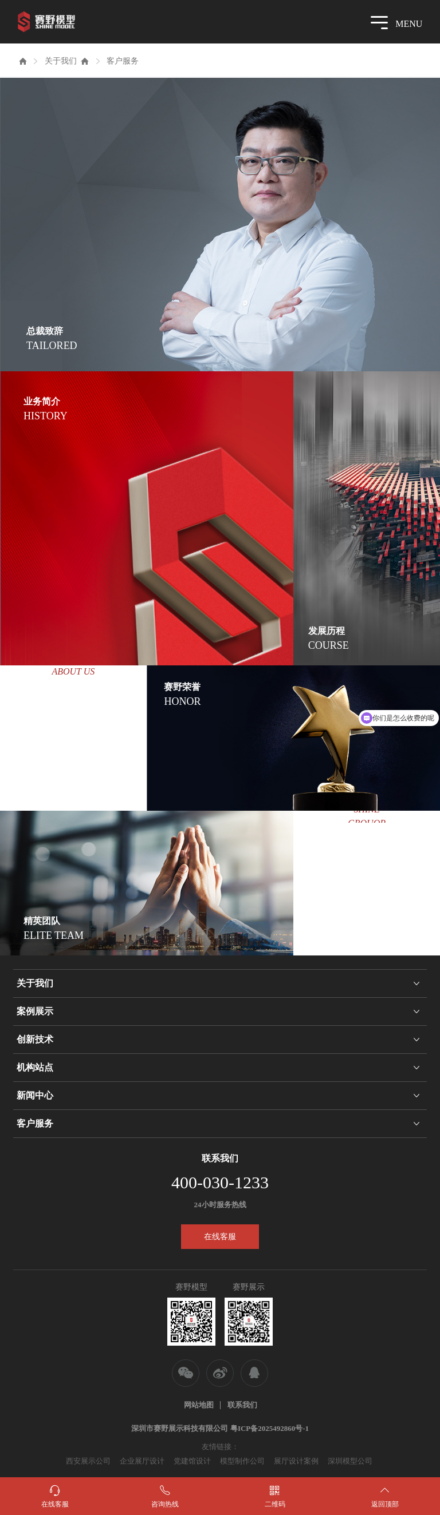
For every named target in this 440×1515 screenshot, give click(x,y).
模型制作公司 (242, 1461)
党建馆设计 (192, 1461)
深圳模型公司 (350, 1461)
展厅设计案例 (296, 1461)
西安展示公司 (88, 1461)
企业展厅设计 (142, 1461)
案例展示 (35, 1011)
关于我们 (61, 61)
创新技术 (35, 1039)
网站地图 (199, 1405)
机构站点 (35, 1067)
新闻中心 (35, 1095)
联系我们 (242, 1405)
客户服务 (123, 61)
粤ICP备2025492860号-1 (269, 1428)
